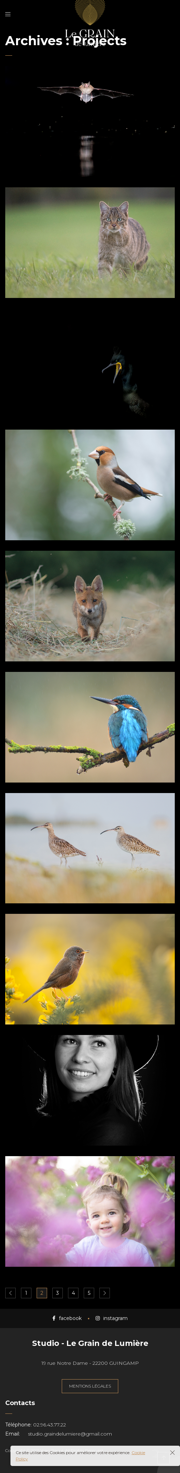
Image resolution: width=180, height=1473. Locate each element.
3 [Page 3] (57, 1293)
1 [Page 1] (26, 1293)
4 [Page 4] (73, 1293)
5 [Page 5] (89, 1293)
